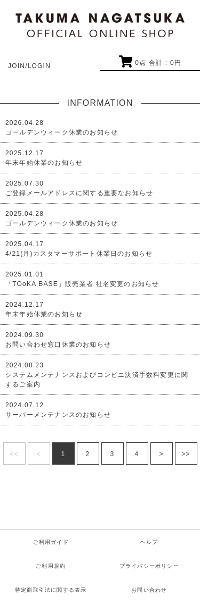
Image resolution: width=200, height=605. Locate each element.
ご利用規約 (51, 566)
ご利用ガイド (51, 542)
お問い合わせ (149, 590)
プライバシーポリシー (149, 566)
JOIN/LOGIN (29, 66)
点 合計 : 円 (150, 62)
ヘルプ (149, 542)
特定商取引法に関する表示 (50, 590)
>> (185, 454)
